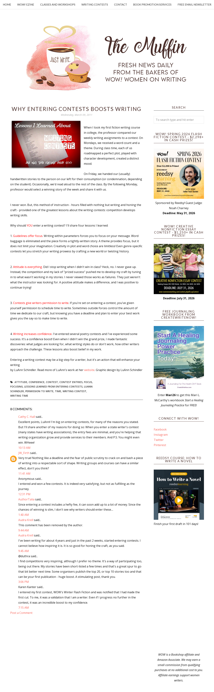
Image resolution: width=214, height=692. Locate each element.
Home (7, 4)
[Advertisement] (179, 589)
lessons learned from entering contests (53, 386)
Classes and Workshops (57, 4)
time (58, 391)
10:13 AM (24, 448)
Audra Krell (25, 520)
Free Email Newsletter (194, 4)
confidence (36, 382)
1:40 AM (23, 515)
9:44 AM (23, 530)
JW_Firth (23, 453)
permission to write (39, 391)
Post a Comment (21, 613)
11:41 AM (24, 473)
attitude (21, 382)
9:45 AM (23, 551)
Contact (120, 4)
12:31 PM (24, 494)
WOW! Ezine (25, 4)
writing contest (74, 391)
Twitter (159, 440)
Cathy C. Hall (26, 417)
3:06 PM (23, 582)
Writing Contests (94, 4)
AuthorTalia (26, 499)
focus (88, 382)
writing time (19, 395)
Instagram (161, 435)
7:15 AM (23, 608)
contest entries (71, 382)
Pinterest (160, 445)
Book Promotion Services (152, 4)
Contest (52, 382)
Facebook (160, 429)
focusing (16, 386)
